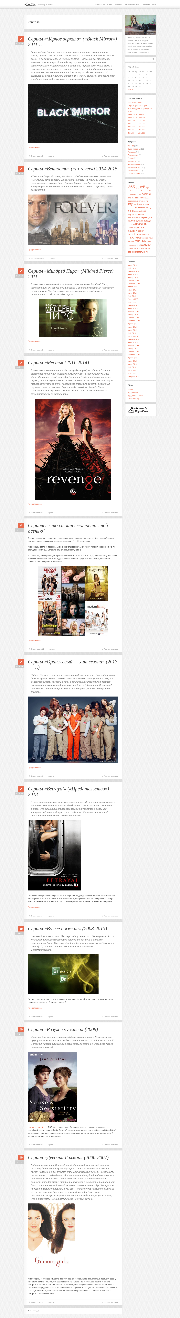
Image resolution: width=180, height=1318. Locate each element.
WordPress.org (133, 399)
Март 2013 (132, 373)
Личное (131, 146)
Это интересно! (134, 174)
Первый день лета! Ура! (137, 106)
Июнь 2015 (132, 293)
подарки (131, 224)
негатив (141, 214)
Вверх (116, 1310)
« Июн (130, 89)
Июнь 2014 (132, 330)
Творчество (132, 161)
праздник (141, 223)
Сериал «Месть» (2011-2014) (58, 362)
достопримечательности (138, 201)
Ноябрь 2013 (133, 349)
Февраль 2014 (133, 339)
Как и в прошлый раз (37, 1127)
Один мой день (134, 149)
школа (130, 248)
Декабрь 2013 (133, 346)
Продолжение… (35, 147)
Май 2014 (132, 333)
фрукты (137, 245)
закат (147, 204)
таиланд (134, 237)
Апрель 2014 (133, 336)
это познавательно (136, 252)
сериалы (51, 156)
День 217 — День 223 (136, 130)
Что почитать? (133, 171)
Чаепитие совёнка (135, 103)
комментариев (135, 396)
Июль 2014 (132, 327)
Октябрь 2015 (133, 281)
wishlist (130, 191)
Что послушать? (134, 164)
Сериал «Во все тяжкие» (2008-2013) (67, 928)
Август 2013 (132, 358)
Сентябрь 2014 (134, 321)
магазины (137, 211)
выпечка (141, 197)
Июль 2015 (132, 290)
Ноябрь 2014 (133, 315)
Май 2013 (132, 367)
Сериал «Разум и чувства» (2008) (63, 1029)
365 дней (136, 187)
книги (138, 207)
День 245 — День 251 (136, 121)
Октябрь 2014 (133, 318)
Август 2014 (132, 324)
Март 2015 (132, 302)
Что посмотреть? (134, 168)
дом (147, 198)
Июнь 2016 (132, 265)
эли (135, 248)
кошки (145, 208)
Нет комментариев (37, 258)
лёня (131, 210)
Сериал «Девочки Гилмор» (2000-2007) (68, 1157)
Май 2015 (132, 296)
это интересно (144, 248)
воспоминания (134, 194)
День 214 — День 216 (136, 133)
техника (131, 241)
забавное (139, 204)
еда (131, 204)
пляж (140, 221)
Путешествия (133, 155)
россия (140, 227)
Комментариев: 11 (37, 649)
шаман (146, 244)
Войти (130, 389)
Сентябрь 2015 (134, 284)
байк (148, 191)
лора (150, 208)
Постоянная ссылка (111, 156)
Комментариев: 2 (37, 350)
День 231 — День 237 (136, 124)
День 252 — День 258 (136, 117)
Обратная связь (149, 4)
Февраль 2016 (133, 271)
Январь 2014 (133, 342)
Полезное (132, 152)
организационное (134, 218)
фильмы (140, 241)
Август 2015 (132, 287)
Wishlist (119, 4)
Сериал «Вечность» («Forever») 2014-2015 (72, 168)
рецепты (132, 227)
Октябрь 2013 (133, 352)
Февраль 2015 (133, 305)
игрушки (131, 208)
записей (133, 393)
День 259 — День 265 (136, 114)
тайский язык (147, 238)
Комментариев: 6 (37, 776)
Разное (131, 158)
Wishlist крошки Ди (103, 4)
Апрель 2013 (133, 370)
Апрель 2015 (133, 299)
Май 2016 (132, 268)
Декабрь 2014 (133, 312)
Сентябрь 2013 (134, 355)
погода (147, 220)
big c (147, 188)
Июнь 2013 (132, 364)
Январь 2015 (133, 308)
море (143, 211)
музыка (132, 214)
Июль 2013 (132, 361)
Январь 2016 (133, 274)
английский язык (139, 191)
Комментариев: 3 (37, 156)
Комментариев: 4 (37, 916)
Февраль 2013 (133, 376)
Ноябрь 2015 (133, 278)
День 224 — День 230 (136, 127)
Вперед (34, 1311)
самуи (132, 230)
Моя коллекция (132, 4)
